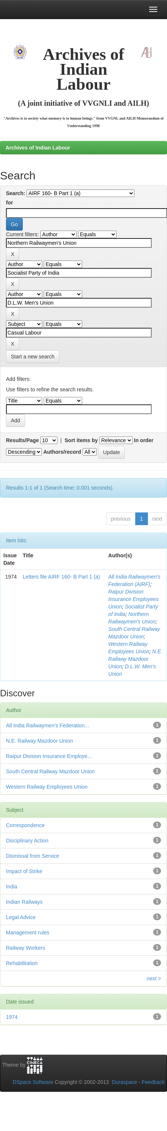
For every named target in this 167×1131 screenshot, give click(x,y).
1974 (12, 1017)
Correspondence (25, 825)
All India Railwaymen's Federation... (47, 725)
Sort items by (81, 440)
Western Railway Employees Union (46, 787)
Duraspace (124, 1082)
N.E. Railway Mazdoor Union (135, 658)
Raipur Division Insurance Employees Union (133, 599)
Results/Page (22, 440)
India (11, 887)
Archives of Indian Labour (38, 148)
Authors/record (62, 452)
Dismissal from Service (32, 856)
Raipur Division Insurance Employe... (49, 756)
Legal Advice (20, 917)
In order (144, 440)
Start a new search (33, 357)
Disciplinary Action (27, 841)
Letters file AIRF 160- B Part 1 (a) (61, 577)
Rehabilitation (22, 963)
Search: (15, 193)
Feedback (153, 1082)
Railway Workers (25, 948)
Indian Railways (24, 902)
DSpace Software (33, 1082)
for (9, 203)
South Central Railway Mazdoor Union (50, 771)
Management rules (27, 933)
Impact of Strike (24, 871)
